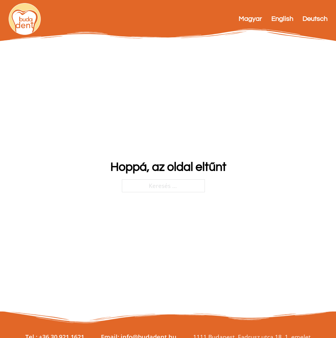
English (282, 18)
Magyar (250, 18)
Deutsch (314, 18)
